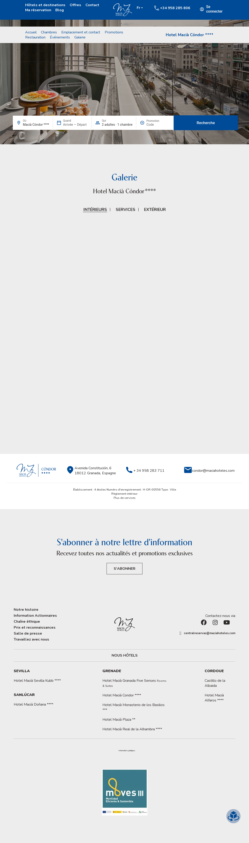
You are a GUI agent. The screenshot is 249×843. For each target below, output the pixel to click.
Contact (92, 5)
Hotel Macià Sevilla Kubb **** (37, 680)
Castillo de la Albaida (215, 683)
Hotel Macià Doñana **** (33, 704)
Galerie (80, 37)
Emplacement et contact (80, 32)
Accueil (31, 32)
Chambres (49, 32)
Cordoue (214, 671)
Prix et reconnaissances (35, 627)
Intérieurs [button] (95, 209)
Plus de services (125, 498)
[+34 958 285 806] (156, 8)
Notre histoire (26, 609)
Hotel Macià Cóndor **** (189, 35)
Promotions (114, 32)
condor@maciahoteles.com (213, 470)
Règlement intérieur (124, 494)
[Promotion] (157, 124)
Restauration (35, 37)
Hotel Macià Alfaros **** (214, 698)
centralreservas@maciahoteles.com (209, 633)
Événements (60, 37)
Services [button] (125, 209)
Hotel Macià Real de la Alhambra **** (132, 729)
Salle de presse (28, 633)
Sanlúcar (24, 694)
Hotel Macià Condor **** (121, 695)
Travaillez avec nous (31, 639)
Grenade (111, 671)
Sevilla (22, 671)
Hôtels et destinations (45, 5)
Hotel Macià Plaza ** (118, 719)
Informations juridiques (126, 751)
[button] (127, 750)
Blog (59, 10)
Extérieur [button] (155, 209)
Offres (75, 5)
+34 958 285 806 (175, 8)
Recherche (206, 122)
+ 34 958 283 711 (148, 470)
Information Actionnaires (35, 615)
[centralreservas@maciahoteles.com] (180, 633)
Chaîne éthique (27, 621)
